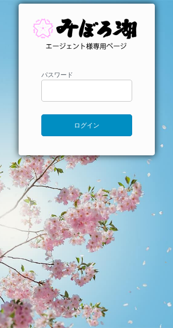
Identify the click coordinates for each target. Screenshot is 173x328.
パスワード (86, 86)
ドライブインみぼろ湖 (86, 38)
